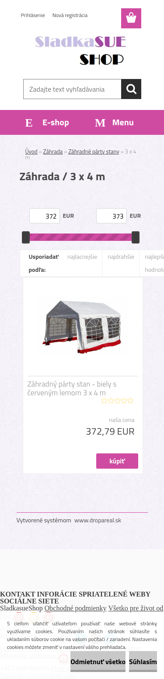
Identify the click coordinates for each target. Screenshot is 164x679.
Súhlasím (143, 661)
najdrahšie (121, 256)
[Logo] (82, 51)
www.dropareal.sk (97, 520)
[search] (131, 89)
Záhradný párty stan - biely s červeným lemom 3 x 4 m (72, 388)
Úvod (31, 151)
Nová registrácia (70, 15)
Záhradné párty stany (93, 151)
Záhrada (53, 151)
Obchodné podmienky (76, 608)
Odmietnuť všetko (98, 661)
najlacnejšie (82, 256)
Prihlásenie (33, 15)
